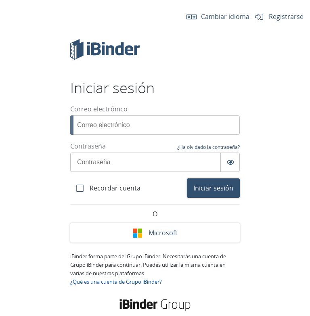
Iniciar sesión (213, 188)
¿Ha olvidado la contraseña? (208, 147)
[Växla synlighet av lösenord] (230, 162)
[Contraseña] (155, 162)
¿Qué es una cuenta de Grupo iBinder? (116, 281)
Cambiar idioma (215, 16)
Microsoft (155, 233)
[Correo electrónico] (155, 125)
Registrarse (276, 16)
